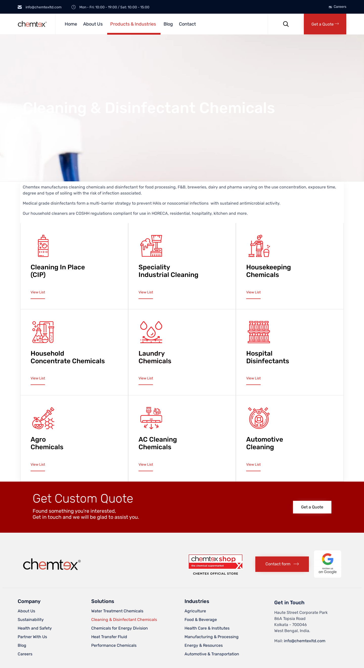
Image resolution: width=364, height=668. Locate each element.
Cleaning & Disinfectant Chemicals (124, 619)
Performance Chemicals (113, 645)
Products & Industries (133, 24)
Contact (187, 24)
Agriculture (195, 611)
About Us (93, 24)
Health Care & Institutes (207, 628)
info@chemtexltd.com (304, 640)
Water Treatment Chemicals (117, 611)
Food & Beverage (201, 619)
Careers (340, 7)
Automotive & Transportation (212, 654)
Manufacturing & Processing (212, 636)
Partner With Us (32, 636)
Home (71, 24)
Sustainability (31, 619)
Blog (168, 24)
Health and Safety (35, 628)
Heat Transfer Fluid (109, 636)
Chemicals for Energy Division (119, 628)
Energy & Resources (204, 645)
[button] (325, 24)
